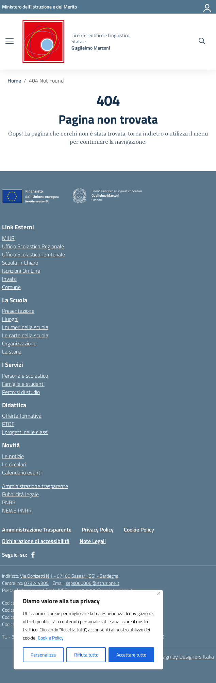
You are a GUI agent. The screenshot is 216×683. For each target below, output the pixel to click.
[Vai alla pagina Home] (14, 80)
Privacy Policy (98, 529)
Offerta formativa (21, 416)
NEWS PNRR (17, 510)
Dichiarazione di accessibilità (35, 541)
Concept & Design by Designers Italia (172, 656)
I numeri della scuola (25, 327)
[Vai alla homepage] (43, 41)
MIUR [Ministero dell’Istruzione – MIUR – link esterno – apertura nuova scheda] (8, 238)
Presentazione (18, 311)
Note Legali (93, 541)
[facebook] (33, 555)
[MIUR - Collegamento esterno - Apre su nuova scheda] (39, 6)
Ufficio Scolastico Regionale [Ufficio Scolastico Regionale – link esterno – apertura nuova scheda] (33, 246)
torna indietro (146, 133)
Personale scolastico (25, 376)
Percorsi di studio (21, 392)
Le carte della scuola (25, 335)
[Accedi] (207, 7)
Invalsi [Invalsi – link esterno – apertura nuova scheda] (9, 279)
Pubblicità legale (20, 494)
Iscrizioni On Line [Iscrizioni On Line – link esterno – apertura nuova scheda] (21, 271)
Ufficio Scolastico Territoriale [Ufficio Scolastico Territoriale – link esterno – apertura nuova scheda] (33, 254)
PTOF (8, 424)
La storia (11, 351)
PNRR (9, 502)
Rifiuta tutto (86, 654)
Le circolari (14, 464)
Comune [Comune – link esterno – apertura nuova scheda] (11, 287)
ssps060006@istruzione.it (92, 583)
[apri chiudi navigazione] (9, 42)
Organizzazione (19, 343)
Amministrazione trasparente (35, 486)
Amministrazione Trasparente (36, 529)
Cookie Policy (51, 637)
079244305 (36, 583)
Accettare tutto (131, 654)
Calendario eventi (21, 472)
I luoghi (10, 319)
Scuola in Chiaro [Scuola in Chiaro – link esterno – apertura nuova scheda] (20, 262)
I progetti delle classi (25, 432)
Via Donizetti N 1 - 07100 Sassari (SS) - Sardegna (69, 575)
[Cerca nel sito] (202, 41)
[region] (88, 629)
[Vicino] (158, 593)
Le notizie (13, 456)
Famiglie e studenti (23, 384)
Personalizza (43, 654)
